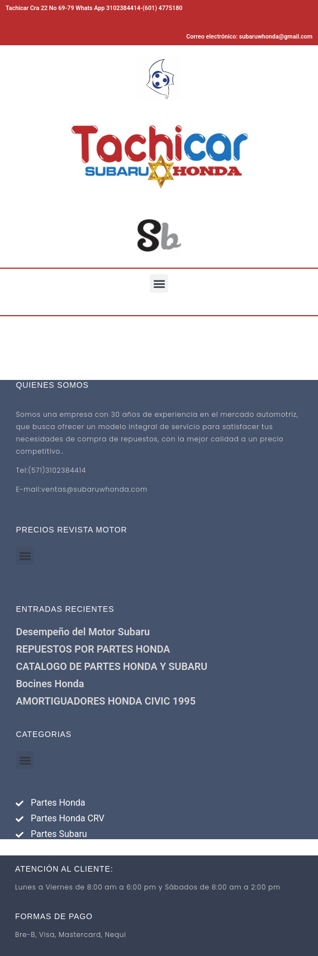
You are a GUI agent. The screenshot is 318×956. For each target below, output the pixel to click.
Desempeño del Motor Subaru (83, 632)
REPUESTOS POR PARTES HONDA (93, 649)
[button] (159, 283)
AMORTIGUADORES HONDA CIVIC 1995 (105, 701)
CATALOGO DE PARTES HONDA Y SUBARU (111, 666)
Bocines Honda (50, 683)
